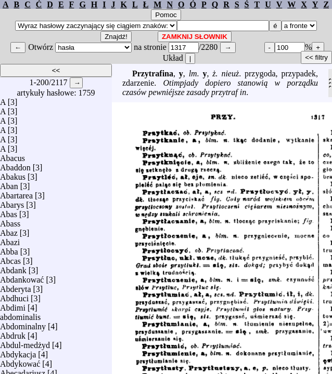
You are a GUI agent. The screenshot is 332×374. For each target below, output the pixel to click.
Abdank (13, 267)
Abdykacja (18, 352)
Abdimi (12, 305)
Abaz (9, 230)
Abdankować (22, 277)
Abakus (12, 174)
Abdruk (12, 333)
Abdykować (20, 361)
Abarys (12, 202)
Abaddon (15, 165)
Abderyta (15, 286)
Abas (8, 211)
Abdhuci (14, 295)
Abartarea (16, 193)
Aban (9, 183)
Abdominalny (23, 323)
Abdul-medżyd (25, 342)
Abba (9, 249)
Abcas (10, 258)
